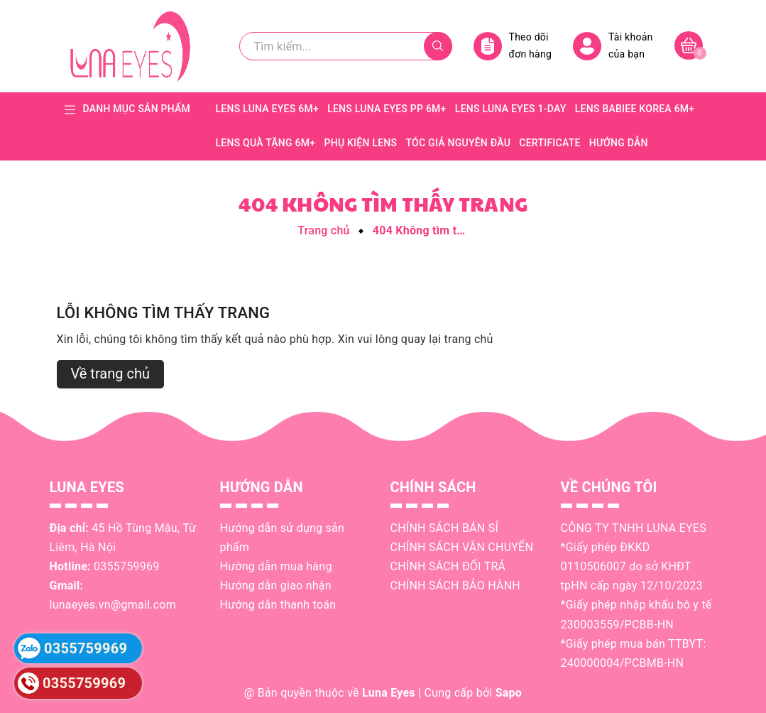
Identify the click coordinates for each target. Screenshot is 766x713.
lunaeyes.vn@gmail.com (113, 604)
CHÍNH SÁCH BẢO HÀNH (455, 585)
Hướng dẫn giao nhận (276, 585)
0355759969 (126, 566)
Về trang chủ (110, 373)
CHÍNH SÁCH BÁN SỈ (444, 528)
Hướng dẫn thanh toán (278, 604)
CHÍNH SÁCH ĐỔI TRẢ (448, 566)
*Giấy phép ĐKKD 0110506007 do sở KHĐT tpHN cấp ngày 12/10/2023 (632, 566)
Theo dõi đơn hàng (513, 45)
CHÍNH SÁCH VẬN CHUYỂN (462, 547)
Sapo (509, 693)
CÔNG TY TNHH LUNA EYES (633, 528)
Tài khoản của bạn (612, 45)
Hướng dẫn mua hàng (276, 566)
